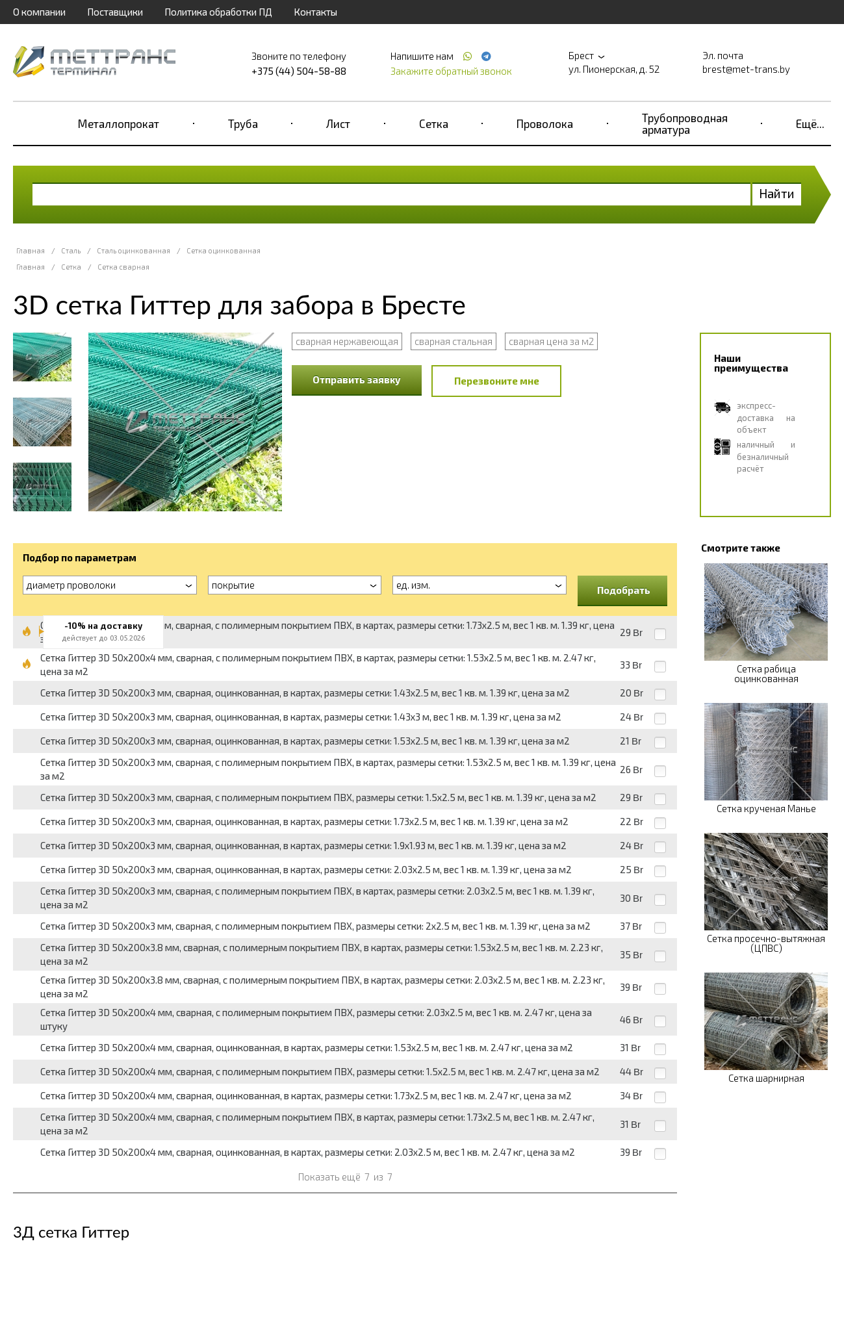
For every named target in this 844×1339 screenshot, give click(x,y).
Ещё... (810, 123)
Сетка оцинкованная (223, 250)
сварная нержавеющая (347, 341)
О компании (39, 12)
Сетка (433, 123)
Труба (243, 123)
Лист (338, 123)
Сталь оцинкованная (133, 250)
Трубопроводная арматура (685, 123)
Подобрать (623, 590)
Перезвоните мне (496, 381)
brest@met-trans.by (746, 69)
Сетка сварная (123, 266)
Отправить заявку (357, 379)
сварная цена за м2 (551, 341)
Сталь (71, 250)
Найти (777, 193)
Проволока (545, 123)
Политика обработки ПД (218, 12)
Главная (30, 250)
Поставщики (115, 12)
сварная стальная (453, 341)
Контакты (315, 12)
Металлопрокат (118, 123)
